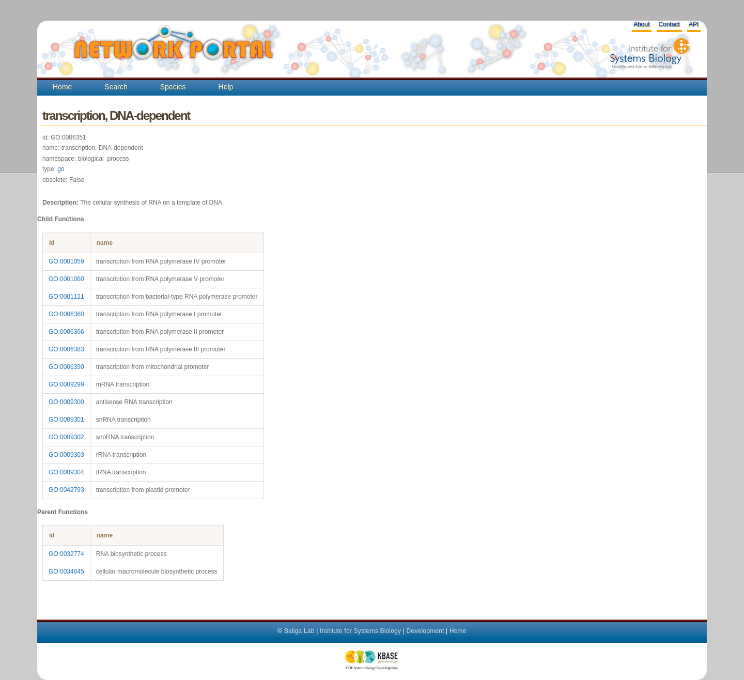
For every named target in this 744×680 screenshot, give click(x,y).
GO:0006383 (66, 349)
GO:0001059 (66, 261)
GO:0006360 (66, 314)
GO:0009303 (66, 454)
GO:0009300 (66, 402)
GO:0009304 (66, 472)
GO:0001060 (66, 279)
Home (62, 87)
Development (425, 631)
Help (226, 87)
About (641, 24)
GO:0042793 (66, 489)
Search (115, 87)
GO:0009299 (66, 384)
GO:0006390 (66, 366)
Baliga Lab (299, 631)
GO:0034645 (66, 571)
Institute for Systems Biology (360, 631)
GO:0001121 (66, 296)
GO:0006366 (66, 331)
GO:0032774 (66, 554)
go (60, 169)
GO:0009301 (66, 419)
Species (173, 87)
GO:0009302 (66, 437)
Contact (668, 24)
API (694, 24)
